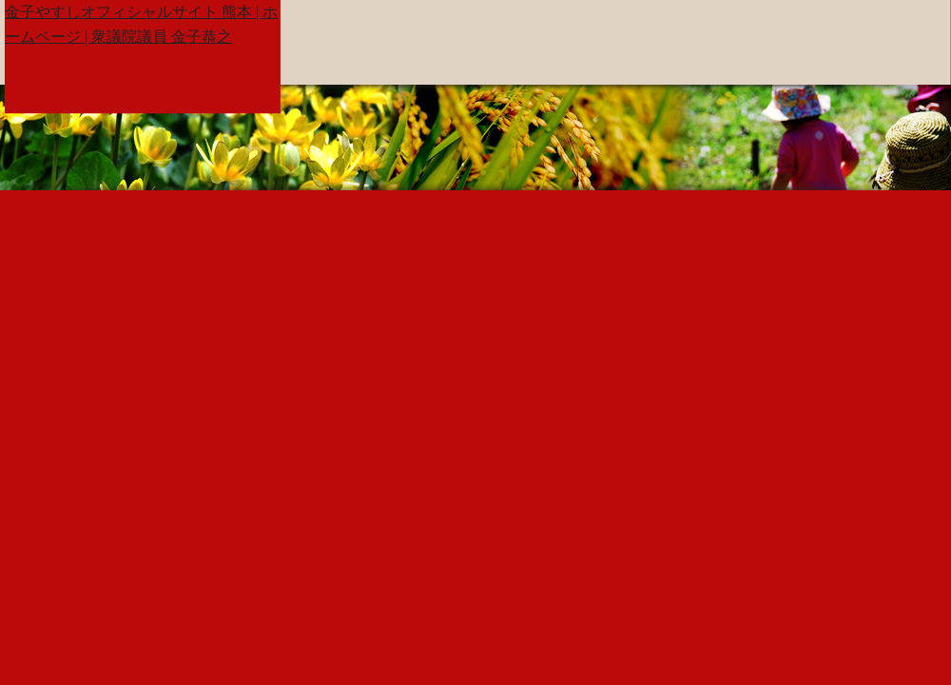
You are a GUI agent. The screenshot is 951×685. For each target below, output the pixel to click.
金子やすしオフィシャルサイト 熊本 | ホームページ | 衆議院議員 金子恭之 (141, 24)
